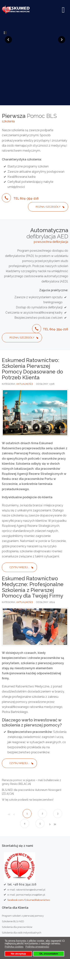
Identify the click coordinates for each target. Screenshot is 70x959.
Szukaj (63, 914)
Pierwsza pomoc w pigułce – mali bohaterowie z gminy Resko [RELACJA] (31, 730)
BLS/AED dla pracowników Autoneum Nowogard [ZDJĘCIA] (31, 740)
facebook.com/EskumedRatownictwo (28, 848)
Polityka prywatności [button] (37, 946)
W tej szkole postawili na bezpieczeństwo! (27, 748)
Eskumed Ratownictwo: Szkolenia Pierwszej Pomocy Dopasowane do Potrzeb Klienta (32, 317)
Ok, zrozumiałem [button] (48, 953)
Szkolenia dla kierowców (15, 892)
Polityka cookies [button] (14, 946)
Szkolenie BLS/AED (13, 870)
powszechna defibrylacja (51, 190)
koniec (54, 773)
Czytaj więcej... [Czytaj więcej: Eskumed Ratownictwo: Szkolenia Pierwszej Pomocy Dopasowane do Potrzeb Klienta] (19, 516)
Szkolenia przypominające (16, 887)
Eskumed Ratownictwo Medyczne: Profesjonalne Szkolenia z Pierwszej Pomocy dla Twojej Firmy (32, 536)
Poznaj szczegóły (48, 155)
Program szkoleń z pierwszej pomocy (23, 864)
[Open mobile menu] (63, 9)
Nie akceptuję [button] (18, 953)
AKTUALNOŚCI (24, 332)
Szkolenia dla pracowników (17, 875)
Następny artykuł (49, 773)
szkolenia (8, 70)
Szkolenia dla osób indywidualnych (21, 881)
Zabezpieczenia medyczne (17, 904)
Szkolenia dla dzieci (13, 898)
